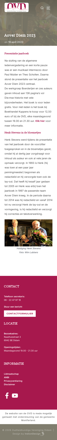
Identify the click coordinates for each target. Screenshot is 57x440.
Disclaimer (9, 384)
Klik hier (40, 120)
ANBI (6, 377)
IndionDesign (33, 433)
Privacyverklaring (13, 381)
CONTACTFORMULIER (20, 313)
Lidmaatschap (11, 374)
